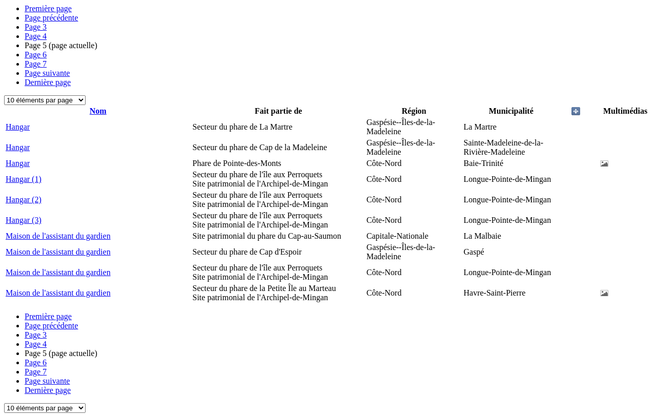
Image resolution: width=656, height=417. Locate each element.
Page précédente (51, 17)
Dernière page (48, 82)
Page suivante (47, 73)
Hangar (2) (24, 199)
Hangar (18, 126)
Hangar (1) (24, 179)
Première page (48, 8)
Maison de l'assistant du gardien (58, 236)
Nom (98, 111)
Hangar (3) (24, 220)
